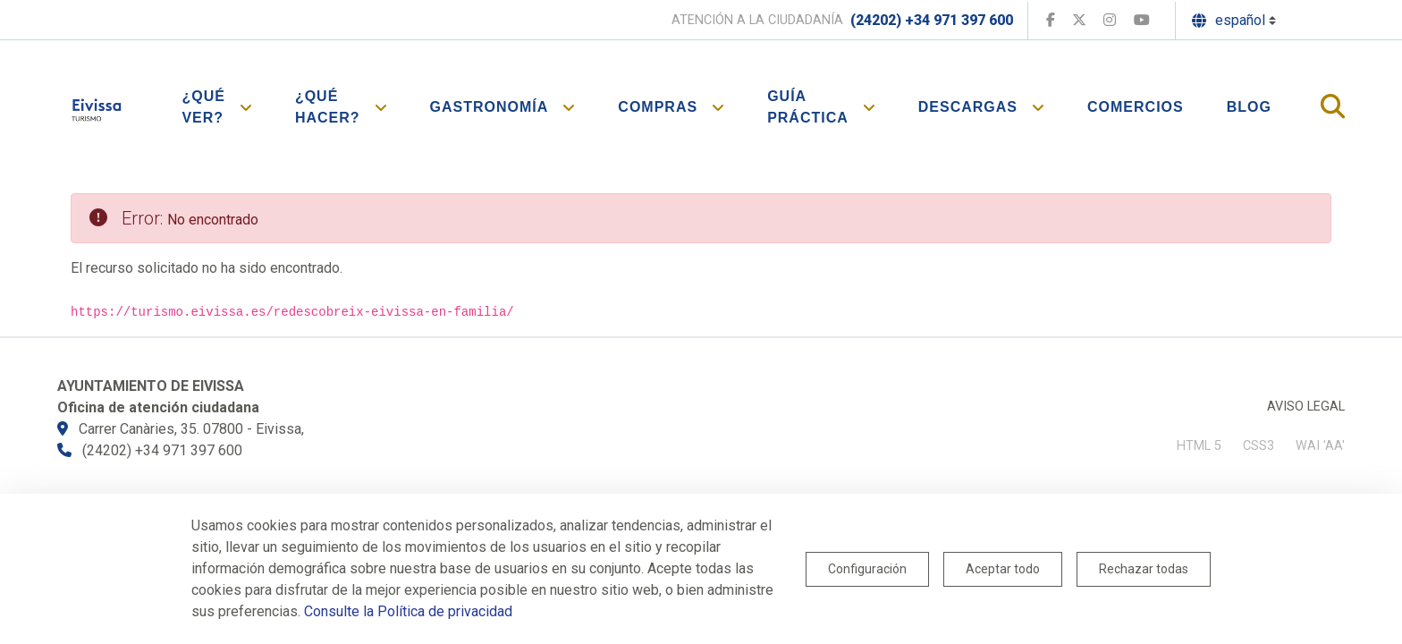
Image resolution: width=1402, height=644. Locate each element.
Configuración (867, 569)
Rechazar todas (1143, 569)
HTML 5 (1199, 445)
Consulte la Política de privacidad (408, 611)
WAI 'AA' (1320, 445)
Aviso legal (1306, 406)
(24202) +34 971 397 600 (931, 20)
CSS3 (1258, 445)
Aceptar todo (1003, 569)
